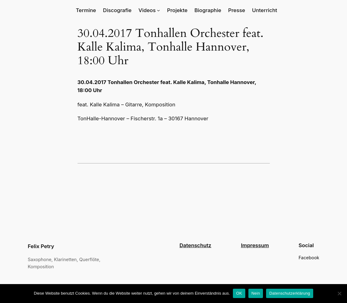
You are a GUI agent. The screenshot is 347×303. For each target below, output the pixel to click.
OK (239, 293)
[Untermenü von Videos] (158, 10)
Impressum (255, 245)
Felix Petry (41, 246)
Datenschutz (195, 245)
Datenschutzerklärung (289, 293)
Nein (255, 293)
